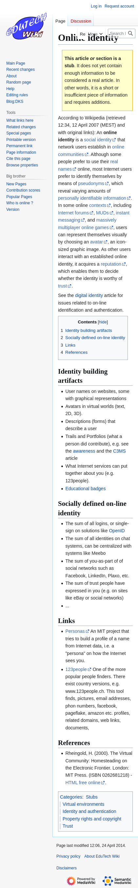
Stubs (92, 797)
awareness (84, 451)
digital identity (89, 295)
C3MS (119, 451)
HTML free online (82, 782)
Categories (71, 797)
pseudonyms (91, 183)
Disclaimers (66, 868)
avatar (96, 241)
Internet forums (73, 212)
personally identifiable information (92, 198)
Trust (68, 826)
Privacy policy (68, 856)
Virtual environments (83, 804)
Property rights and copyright (92, 818)
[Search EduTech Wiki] (121, 33)
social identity (97, 139)
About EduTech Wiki (101, 856)
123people (76, 669)
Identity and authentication (89, 811)
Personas (75, 631)
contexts (97, 205)
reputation (111, 264)
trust (62, 285)
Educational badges (85, 488)
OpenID (117, 530)
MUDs (102, 212)
